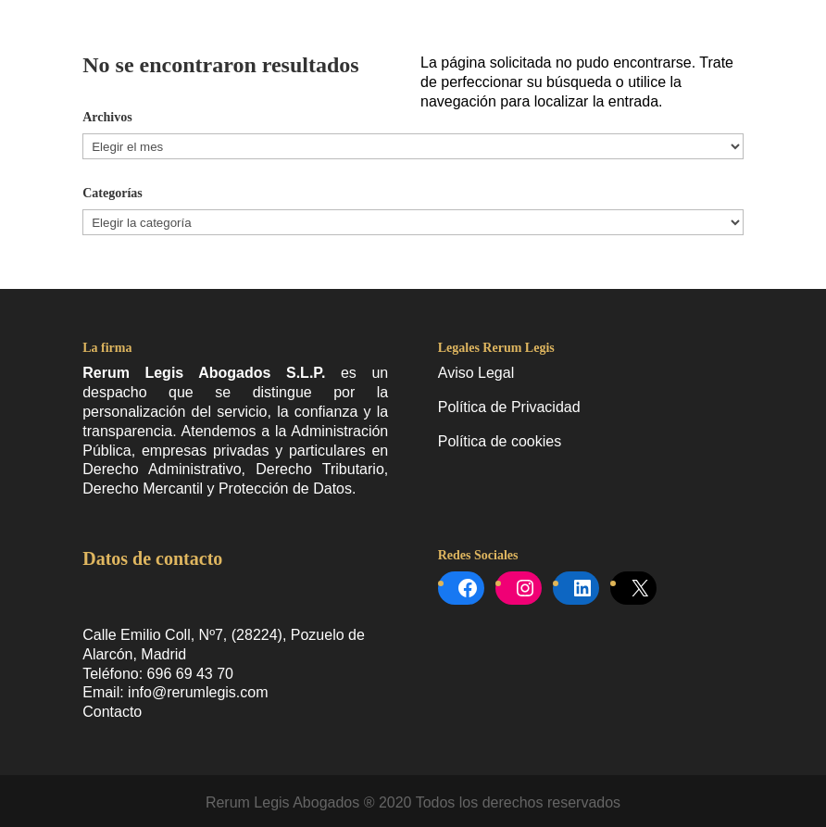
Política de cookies (499, 441)
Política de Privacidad (509, 407)
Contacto (112, 712)
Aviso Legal (476, 373)
